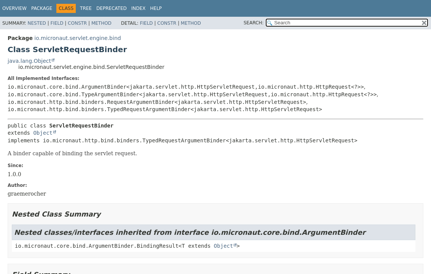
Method (101, 23)
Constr (77, 23)
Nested (36, 23)
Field (56, 23)
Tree (86, 8)
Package (41, 8)
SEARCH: (254, 22)
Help (156, 8)
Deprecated (111, 8)
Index (138, 8)
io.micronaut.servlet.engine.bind (77, 38)
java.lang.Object (29, 61)
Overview (14, 8)
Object (43, 133)
